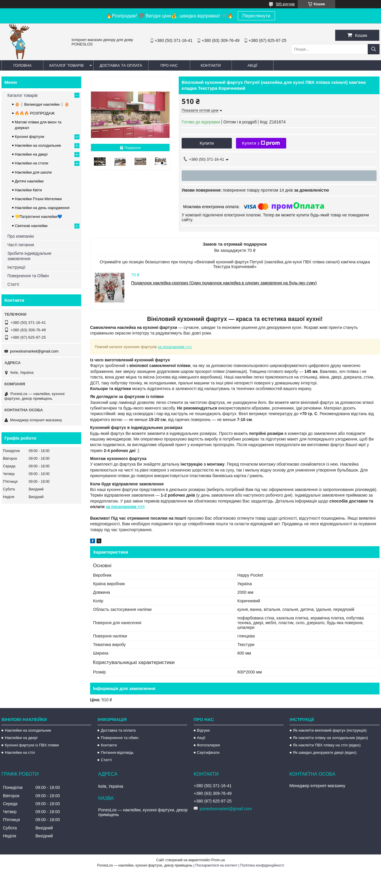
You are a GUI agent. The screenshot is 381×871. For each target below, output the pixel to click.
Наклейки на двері (31, 154)
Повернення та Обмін (28, 275)
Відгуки (203, 730)
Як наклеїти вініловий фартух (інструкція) (330, 730)
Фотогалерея (208, 745)
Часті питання (20, 244)
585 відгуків (285, 4)
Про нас (169, 65)
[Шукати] (374, 49)
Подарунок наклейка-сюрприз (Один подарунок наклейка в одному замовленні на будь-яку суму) (224, 282)
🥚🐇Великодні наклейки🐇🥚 (42, 104)
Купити (207, 143)
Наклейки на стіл (20, 752)
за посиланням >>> (175, 347)
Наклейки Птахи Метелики (38, 199)
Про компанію (20, 236)
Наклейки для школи (33, 172)
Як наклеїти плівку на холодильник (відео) (330, 737)
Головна (22, 65)
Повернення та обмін (119, 737)
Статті (13, 284)
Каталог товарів (66, 65)
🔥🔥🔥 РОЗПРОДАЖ (35, 113)
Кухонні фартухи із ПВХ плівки (32, 745)
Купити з (261, 143)
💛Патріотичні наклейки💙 (38, 216)
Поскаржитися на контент (216, 865)
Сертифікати (208, 752)
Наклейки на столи (31, 163)
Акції (252, 65)
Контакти (211, 65)
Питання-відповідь (117, 752)
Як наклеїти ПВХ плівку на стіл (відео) (327, 745)
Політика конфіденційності (262, 865)
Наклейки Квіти (28, 190)
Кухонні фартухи (29, 136)
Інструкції (16, 267)
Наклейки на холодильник (38, 145)
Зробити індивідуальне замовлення (29, 256)
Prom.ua (218, 860)
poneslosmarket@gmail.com (34, 351)
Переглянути (256, 15)
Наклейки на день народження (42, 207)
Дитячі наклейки (29, 181)
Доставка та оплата (121, 65)
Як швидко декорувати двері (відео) (324, 752)
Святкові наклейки (31, 226)
